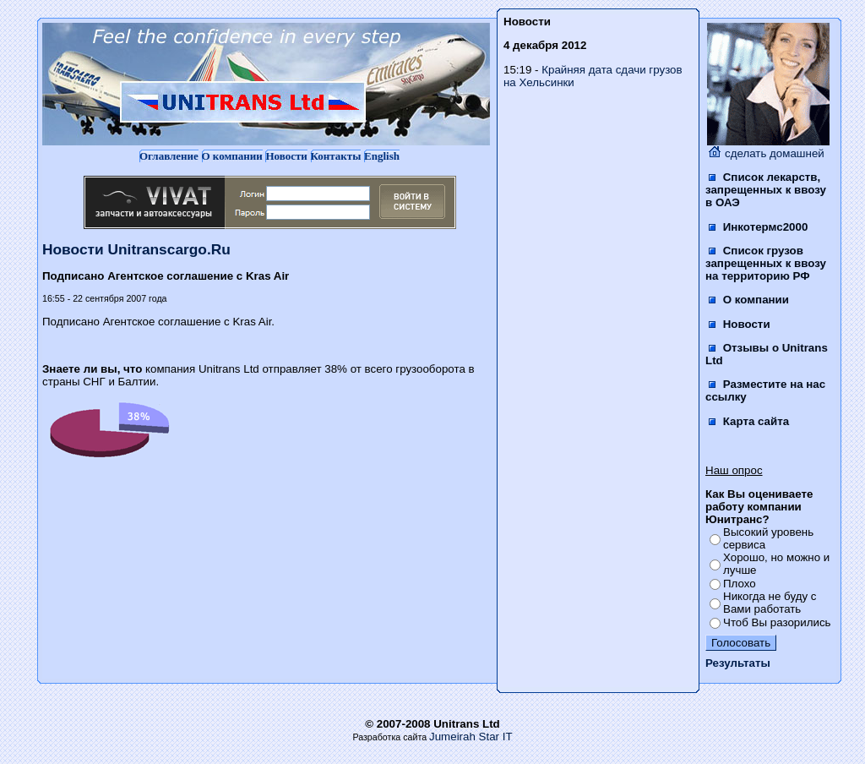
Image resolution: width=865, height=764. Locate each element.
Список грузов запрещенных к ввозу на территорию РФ (765, 263)
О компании (232, 156)
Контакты (336, 156)
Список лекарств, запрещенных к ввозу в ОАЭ (765, 190)
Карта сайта (749, 421)
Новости (286, 156)
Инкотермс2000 (758, 227)
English (382, 156)
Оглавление (169, 156)
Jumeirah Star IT (471, 736)
